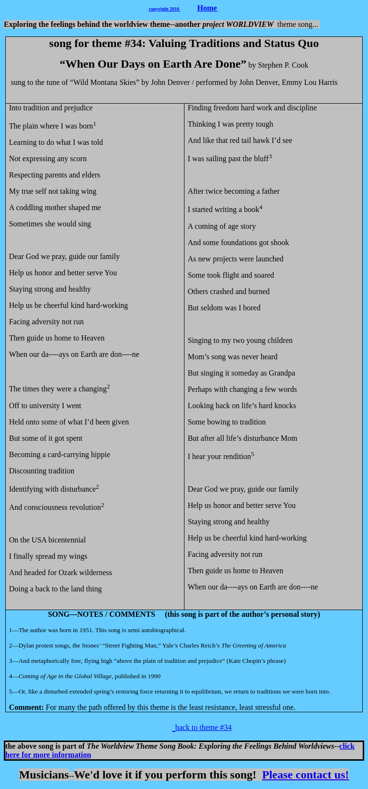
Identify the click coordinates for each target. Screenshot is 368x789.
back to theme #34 (203, 727)
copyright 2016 (165, 9)
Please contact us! (305, 774)
